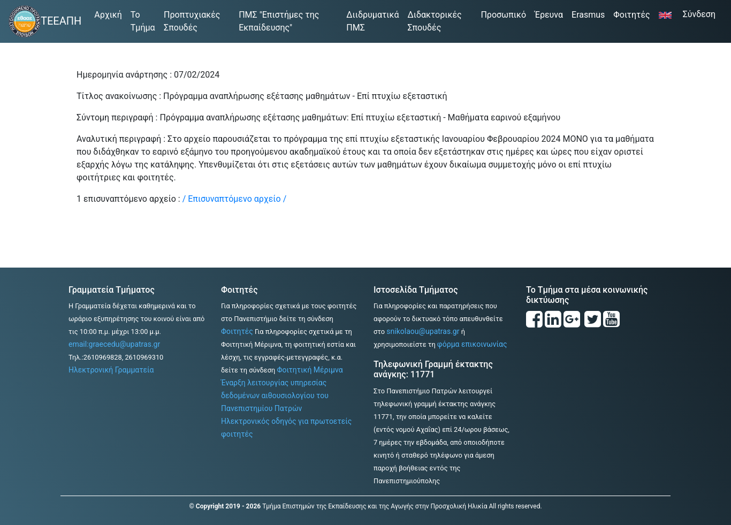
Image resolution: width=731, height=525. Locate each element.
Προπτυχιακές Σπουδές (192, 21)
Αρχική (110, 14)
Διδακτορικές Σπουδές (434, 21)
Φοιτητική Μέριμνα (309, 370)
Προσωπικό (503, 15)
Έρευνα (549, 15)
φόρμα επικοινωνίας (472, 344)
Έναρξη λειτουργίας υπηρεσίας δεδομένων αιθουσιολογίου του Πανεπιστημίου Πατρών (275, 395)
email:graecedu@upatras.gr (114, 344)
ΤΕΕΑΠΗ (61, 20)
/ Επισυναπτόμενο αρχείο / (234, 199)
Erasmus (588, 15)
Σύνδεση (702, 13)
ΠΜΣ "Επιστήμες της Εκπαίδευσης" (279, 21)
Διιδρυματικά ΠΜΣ (372, 21)
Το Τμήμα (143, 21)
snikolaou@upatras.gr (422, 331)
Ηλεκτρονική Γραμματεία (111, 370)
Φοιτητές (631, 15)
